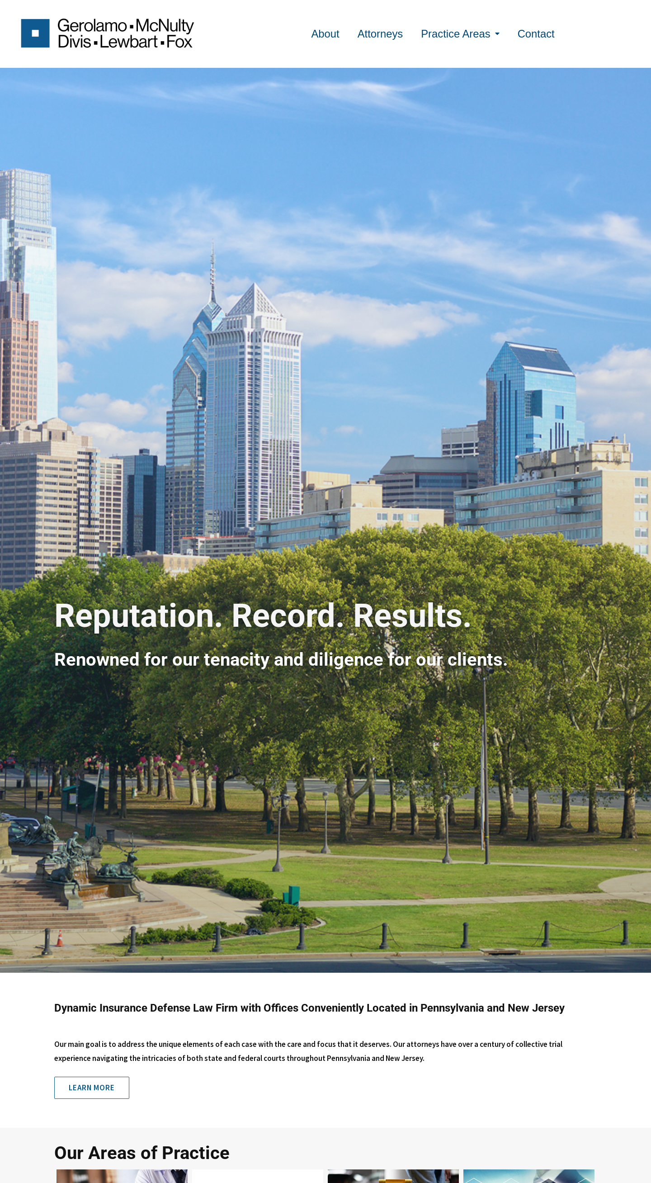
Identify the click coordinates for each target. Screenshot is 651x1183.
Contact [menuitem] (536, 34)
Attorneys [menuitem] (380, 34)
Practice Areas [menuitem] (460, 34)
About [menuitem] (325, 34)
